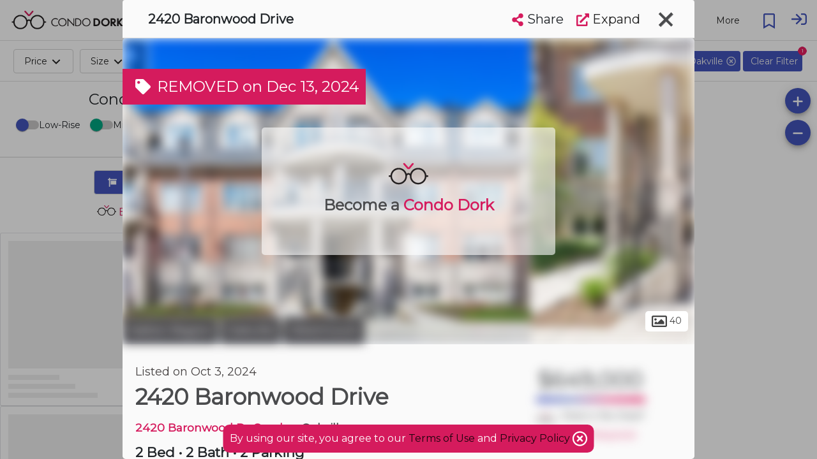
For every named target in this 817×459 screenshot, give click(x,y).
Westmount (324, 330)
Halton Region (170, 330)
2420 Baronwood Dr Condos (215, 427)
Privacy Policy (536, 438)
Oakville (250, 330)
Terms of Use (441, 438)
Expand (608, 19)
